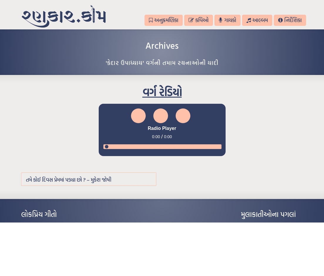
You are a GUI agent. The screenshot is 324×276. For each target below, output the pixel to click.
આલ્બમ (257, 20)
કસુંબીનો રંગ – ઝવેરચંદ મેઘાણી (42, 261)
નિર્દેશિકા (289, 20)
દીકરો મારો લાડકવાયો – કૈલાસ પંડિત (46, 252)
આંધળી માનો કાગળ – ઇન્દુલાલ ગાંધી (46, 225)
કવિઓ (199, 20)
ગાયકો (227, 20)
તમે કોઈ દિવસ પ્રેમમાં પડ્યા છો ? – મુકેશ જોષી (68, 180)
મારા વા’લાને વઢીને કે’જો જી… (41, 234)
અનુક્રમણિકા (163, 20)
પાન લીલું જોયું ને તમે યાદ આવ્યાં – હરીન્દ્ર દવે (52, 243)
